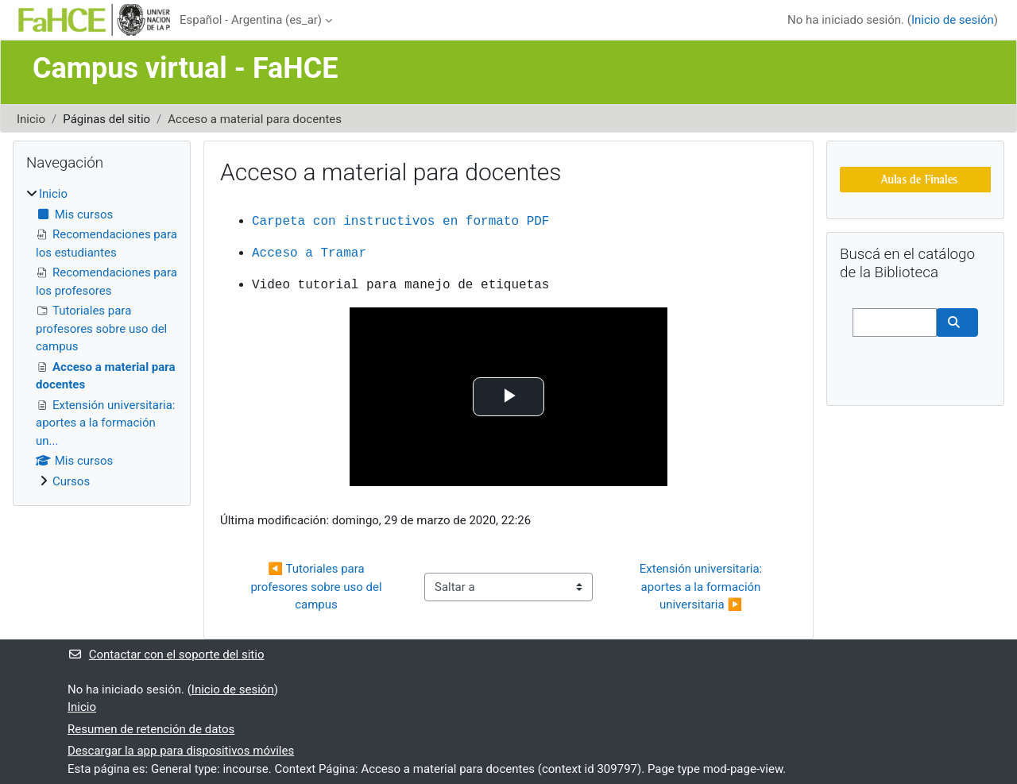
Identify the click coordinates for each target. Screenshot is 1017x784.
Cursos (71, 481)
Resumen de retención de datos (151, 729)
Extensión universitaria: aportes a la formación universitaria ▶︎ (702, 587)
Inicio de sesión (952, 20)
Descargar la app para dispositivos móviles (181, 750)
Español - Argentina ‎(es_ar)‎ (251, 20)
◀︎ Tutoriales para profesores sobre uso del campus (317, 587)
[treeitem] (101, 337)
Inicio (31, 119)
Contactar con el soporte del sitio (166, 654)
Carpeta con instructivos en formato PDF (400, 221)
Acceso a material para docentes (255, 119)
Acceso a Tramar (309, 253)
